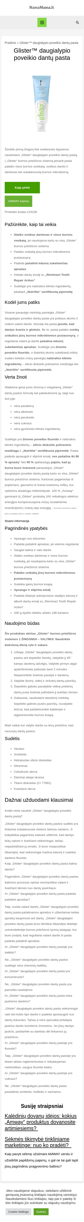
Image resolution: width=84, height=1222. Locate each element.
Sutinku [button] (41, 1211)
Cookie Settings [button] (18, 1211)
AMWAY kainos (18, 201)
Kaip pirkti (22, 187)
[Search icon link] (77, 22)
